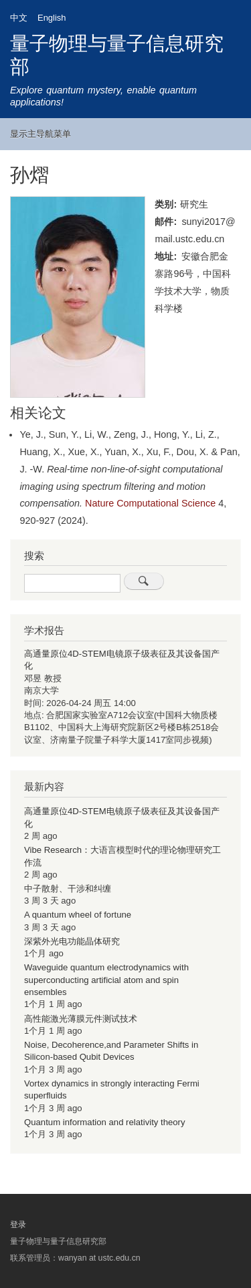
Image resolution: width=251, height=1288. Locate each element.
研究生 (194, 204)
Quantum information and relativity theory (104, 1122)
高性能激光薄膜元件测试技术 (80, 1019)
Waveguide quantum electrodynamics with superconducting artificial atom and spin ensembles (106, 979)
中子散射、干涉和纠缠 (67, 889)
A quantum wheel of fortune (77, 915)
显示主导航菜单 (40, 134)
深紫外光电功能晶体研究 (72, 941)
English (51, 18)
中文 (18, 18)
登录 (18, 1224)
